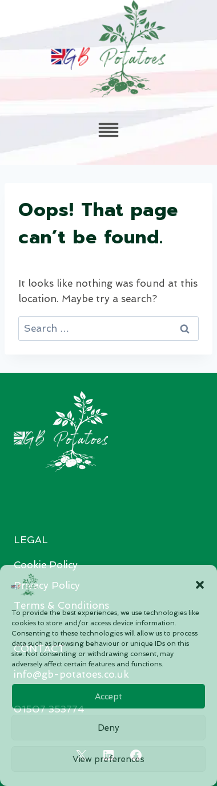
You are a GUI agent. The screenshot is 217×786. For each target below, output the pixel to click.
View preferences (108, 759)
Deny (108, 728)
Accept (108, 696)
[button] (200, 584)
